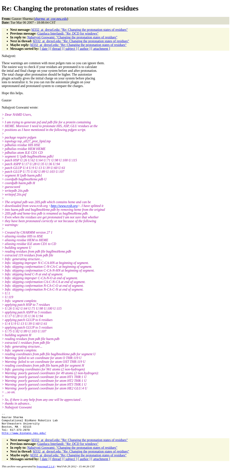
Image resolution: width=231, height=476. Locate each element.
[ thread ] (56, 48)
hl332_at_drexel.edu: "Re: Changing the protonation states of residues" (79, 29)
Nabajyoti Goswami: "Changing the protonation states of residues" (72, 37)
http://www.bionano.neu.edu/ (24, 437)
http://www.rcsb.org (64, 206)
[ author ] (84, 48)
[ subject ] (70, 48)
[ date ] (44, 48)
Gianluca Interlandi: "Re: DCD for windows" (68, 33)
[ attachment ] (100, 48)
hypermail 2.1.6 (45, 470)
